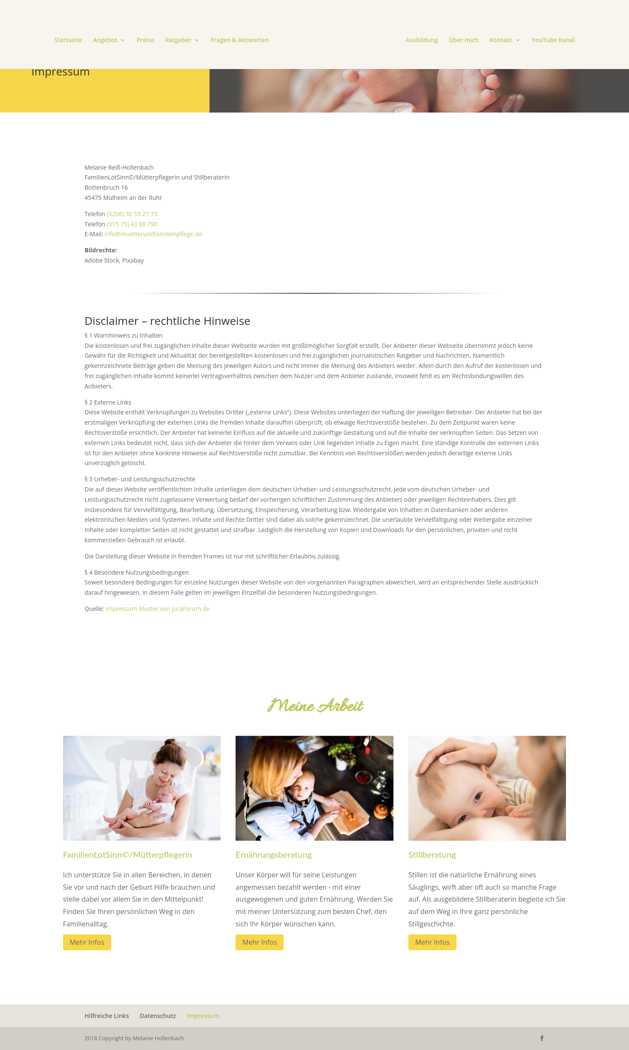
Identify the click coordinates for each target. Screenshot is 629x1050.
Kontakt (500, 40)
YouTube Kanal (553, 40)
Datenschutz (158, 1016)
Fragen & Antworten (240, 40)
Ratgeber (178, 40)
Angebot (105, 40)
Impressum (203, 1016)
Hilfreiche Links (107, 1016)
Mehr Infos (87, 942)
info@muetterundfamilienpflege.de (153, 234)
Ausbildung (421, 40)
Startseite (68, 40)
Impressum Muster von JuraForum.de (158, 609)
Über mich (464, 40)
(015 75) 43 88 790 (132, 224)
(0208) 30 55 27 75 (132, 214)
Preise (146, 40)
